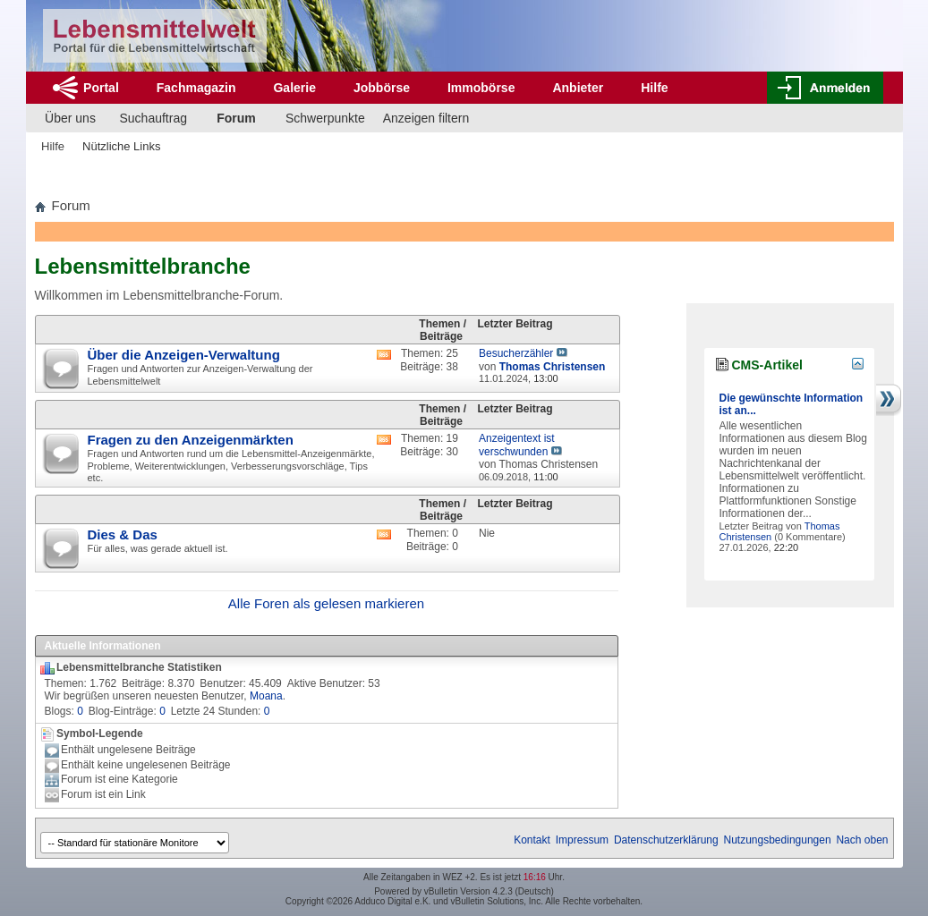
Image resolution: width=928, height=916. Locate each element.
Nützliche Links (121, 146)
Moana (266, 696)
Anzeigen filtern (426, 118)
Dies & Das (123, 534)
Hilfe (654, 88)
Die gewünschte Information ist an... (791, 404)
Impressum (582, 840)
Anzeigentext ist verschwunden (517, 445)
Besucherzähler (516, 353)
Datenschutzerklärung (666, 840)
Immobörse (481, 88)
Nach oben (862, 840)
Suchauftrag (154, 118)
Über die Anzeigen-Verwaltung (184, 354)
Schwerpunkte (325, 118)
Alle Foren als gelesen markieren (326, 603)
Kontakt (532, 840)
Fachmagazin (196, 88)
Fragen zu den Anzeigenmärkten (191, 439)
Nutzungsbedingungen (777, 840)
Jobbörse (381, 88)
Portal (101, 88)
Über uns (70, 118)
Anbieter (577, 88)
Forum (236, 118)
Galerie (294, 88)
